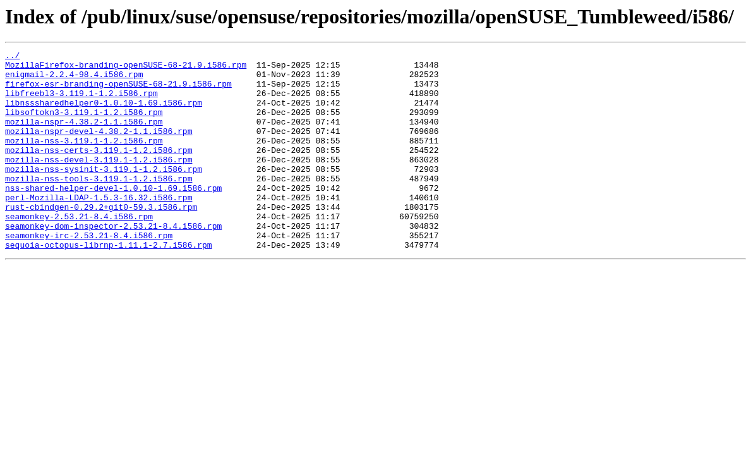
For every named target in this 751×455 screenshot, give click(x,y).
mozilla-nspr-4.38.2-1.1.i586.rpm (84, 136)
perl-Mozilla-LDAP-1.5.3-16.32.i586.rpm (98, 227)
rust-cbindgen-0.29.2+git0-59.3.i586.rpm (101, 239)
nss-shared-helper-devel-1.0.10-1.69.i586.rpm (113, 216)
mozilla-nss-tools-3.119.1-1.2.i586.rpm (98, 204)
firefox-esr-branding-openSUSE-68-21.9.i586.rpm (118, 91)
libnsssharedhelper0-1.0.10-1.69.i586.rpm (103, 113)
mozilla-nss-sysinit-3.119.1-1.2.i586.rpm (103, 193)
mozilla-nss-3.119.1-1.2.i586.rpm (84, 159)
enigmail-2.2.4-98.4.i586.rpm (74, 79)
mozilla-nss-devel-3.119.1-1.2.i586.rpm (98, 182)
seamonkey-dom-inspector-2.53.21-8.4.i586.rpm (113, 261)
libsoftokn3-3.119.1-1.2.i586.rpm (84, 125)
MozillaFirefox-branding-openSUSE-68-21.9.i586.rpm (125, 68)
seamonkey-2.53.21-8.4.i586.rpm (79, 250)
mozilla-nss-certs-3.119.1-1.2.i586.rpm (98, 170)
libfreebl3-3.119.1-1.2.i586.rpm (81, 102)
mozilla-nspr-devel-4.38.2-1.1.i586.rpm (98, 148)
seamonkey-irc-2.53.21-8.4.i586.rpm (88, 273)
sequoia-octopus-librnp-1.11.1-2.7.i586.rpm (108, 284)
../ (12, 57)
